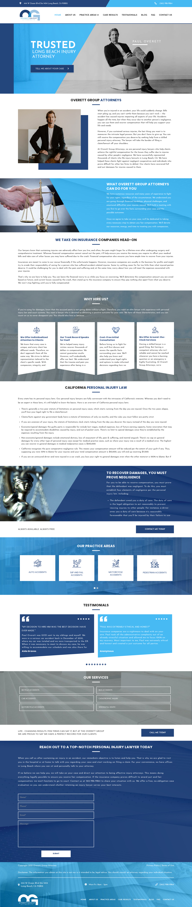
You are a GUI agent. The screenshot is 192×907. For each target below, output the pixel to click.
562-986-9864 (93, 781)
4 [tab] (94, 664)
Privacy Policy (153, 866)
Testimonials (129, 15)
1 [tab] (94, 588)
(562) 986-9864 (165, 4)
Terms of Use (168, 866)
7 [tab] (102, 664)
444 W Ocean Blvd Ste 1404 (46, 4)
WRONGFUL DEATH (107, 707)
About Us (70, 15)
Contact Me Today (155, 529)
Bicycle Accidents (30, 690)
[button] (37, 568)
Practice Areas (87, 15)
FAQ (153, 15)
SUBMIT (56, 854)
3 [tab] (92, 664)
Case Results (110, 15)
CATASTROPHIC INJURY (108, 699)
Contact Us (165, 15)
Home (58, 15)
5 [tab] (97, 664)
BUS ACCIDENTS (105, 690)
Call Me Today (158, 733)
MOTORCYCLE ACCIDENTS (33, 707)
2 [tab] (97, 588)
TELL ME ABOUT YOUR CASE (52, 69)
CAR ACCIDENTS (28, 699)
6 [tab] (100, 664)
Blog (144, 15)
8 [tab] (105, 664)
